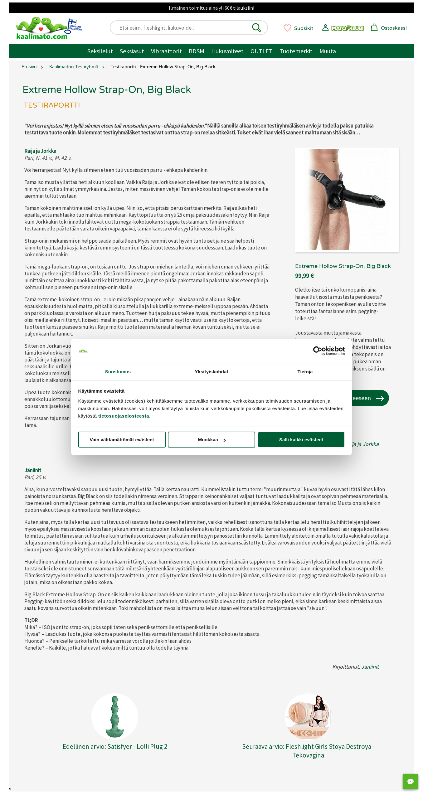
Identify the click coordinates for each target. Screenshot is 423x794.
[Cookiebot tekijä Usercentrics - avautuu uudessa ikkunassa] (317, 351)
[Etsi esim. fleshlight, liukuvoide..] (191, 27)
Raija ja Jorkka (40, 151)
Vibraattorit (166, 51)
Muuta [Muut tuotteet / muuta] (327, 51)
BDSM (196, 51)
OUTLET (261, 51)
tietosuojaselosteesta (123, 416)
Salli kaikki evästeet (301, 439)
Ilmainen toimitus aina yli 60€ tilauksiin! (211, 8)
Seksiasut (132, 51)
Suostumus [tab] (118, 371)
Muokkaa (212, 439)
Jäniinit (32, 470)
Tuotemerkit (296, 51)
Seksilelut (100, 51)
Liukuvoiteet (227, 51)
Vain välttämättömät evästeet (122, 439)
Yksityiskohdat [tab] (211, 371)
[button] (257, 28)
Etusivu (29, 67)
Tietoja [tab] (305, 371)
